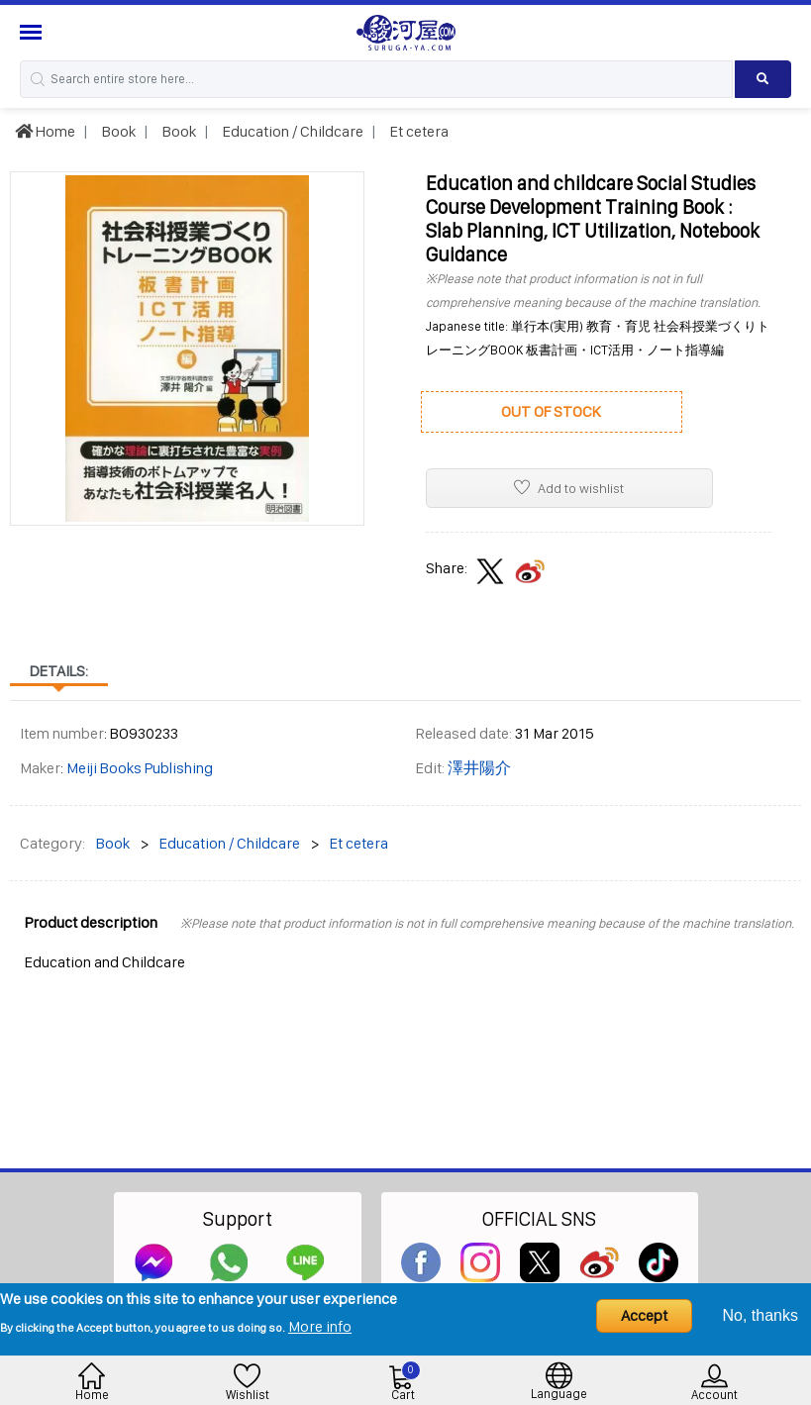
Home (45, 131)
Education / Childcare (291, 131)
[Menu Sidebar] (33, 32)
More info (320, 1326)
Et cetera (418, 131)
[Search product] (763, 79)
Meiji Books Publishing (139, 767)
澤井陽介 (479, 767)
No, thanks (760, 1315)
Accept (644, 1315)
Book (117, 131)
